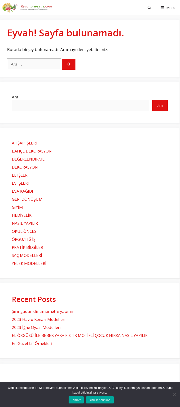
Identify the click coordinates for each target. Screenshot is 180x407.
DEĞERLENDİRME (28, 159)
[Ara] (68, 64)
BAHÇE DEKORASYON (32, 151)
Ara (15, 97)
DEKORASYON (25, 167)
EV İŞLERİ (20, 183)
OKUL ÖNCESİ (25, 231)
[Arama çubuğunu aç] (149, 7)
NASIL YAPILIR (25, 223)
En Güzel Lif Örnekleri (32, 343)
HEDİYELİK (21, 215)
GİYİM (17, 207)
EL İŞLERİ (20, 175)
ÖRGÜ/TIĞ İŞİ (24, 239)
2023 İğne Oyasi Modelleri (36, 327)
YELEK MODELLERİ (29, 263)
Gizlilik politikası (99, 400)
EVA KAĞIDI (22, 191)
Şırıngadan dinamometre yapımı (42, 311)
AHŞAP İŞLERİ (24, 143)
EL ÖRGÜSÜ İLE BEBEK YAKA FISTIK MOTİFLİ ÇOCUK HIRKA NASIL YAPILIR (80, 335)
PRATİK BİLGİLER (27, 247)
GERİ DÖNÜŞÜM (27, 199)
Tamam (76, 400)
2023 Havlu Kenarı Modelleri (39, 319)
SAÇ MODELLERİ (27, 255)
